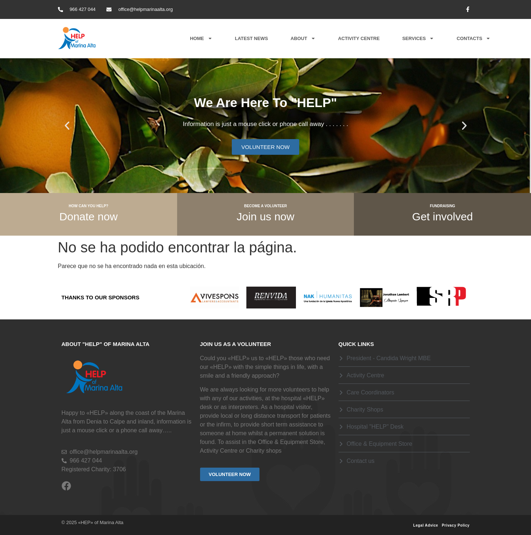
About (302, 38)
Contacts (474, 38)
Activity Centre (359, 38)
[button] (67, 125)
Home (201, 38)
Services (418, 38)
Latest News (251, 38)
